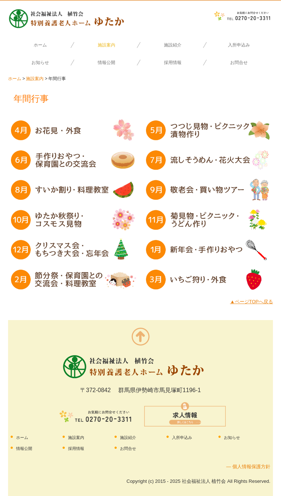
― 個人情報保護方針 (248, 466)
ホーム (40, 45)
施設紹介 (172, 45)
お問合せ (239, 62)
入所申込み (239, 45)
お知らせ (40, 62)
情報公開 (106, 62)
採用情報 (172, 62)
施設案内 (106, 45)
